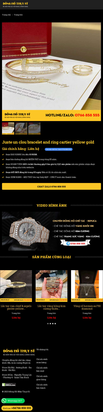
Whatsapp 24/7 (15, 400)
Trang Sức (18, 14)
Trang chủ (6, 14)
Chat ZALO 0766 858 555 (51, 186)
